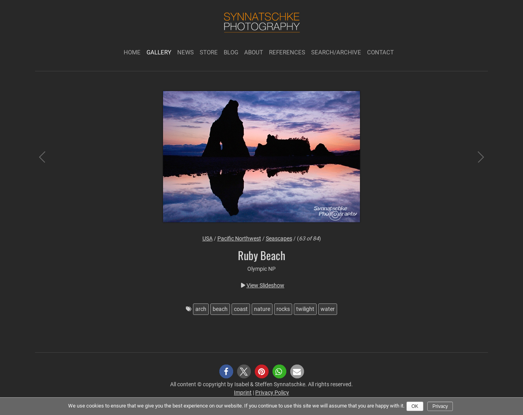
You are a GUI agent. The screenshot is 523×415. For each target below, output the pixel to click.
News (185, 52)
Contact (380, 52)
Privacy (440, 406)
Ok (415, 406)
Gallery (159, 52)
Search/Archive (336, 52)
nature (262, 309)
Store (209, 52)
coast (241, 309)
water (328, 309)
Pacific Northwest (239, 238)
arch (200, 309)
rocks (283, 309)
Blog (231, 52)
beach (220, 309)
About (253, 52)
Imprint (243, 392)
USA (207, 238)
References (287, 52)
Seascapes (279, 238)
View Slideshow (265, 285)
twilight (305, 309)
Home (132, 52)
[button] (226, 371)
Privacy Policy (272, 392)
